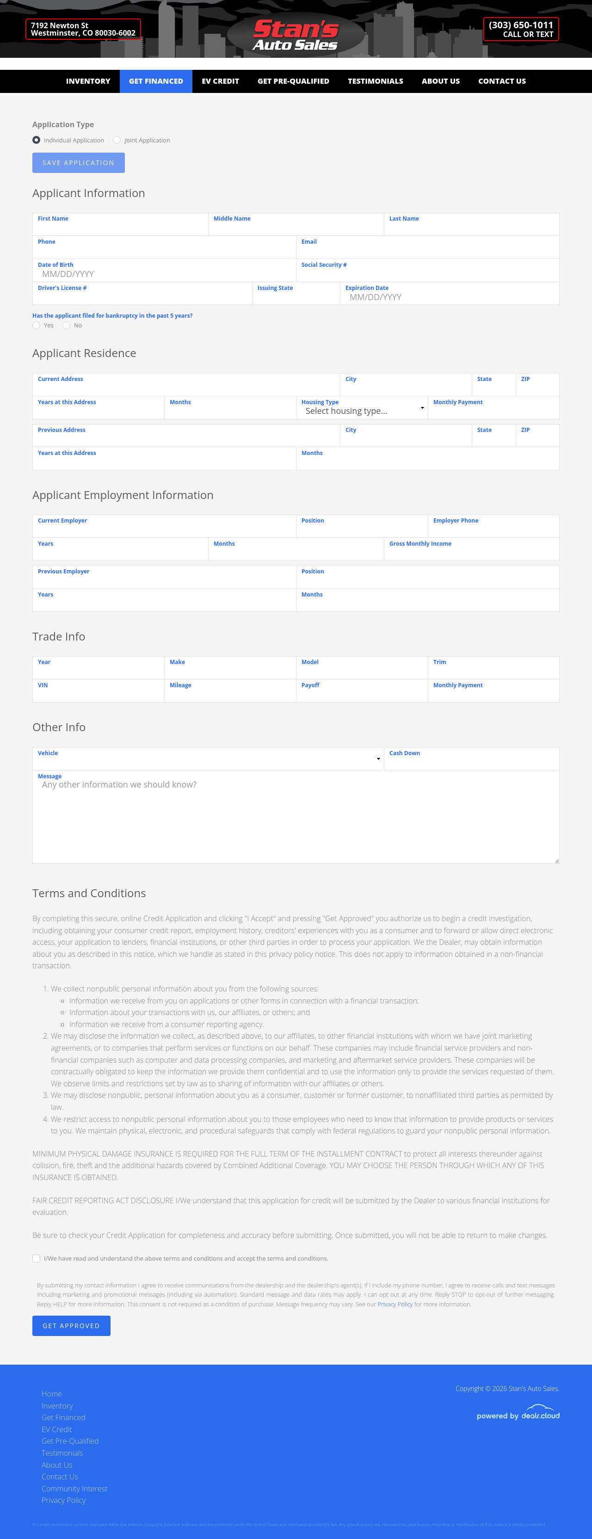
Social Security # (324, 265)
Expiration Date (366, 288)
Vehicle (48, 753)
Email (309, 242)
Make (177, 662)
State (484, 379)
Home (52, 1394)
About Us (441, 81)
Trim (439, 662)
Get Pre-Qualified (293, 81)
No (78, 325)
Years (45, 544)
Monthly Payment (458, 402)
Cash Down (404, 753)
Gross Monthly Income (420, 544)
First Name (53, 218)
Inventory (88, 81)
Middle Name (232, 218)
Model (310, 662)
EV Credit (220, 81)
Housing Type (320, 402)
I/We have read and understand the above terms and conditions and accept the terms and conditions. (186, 1258)
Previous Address (62, 430)
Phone (47, 242)
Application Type (63, 124)
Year (44, 662)
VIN (43, 685)
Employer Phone (456, 520)
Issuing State (275, 288)
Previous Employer (64, 571)
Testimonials (375, 81)
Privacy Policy (395, 1304)
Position (313, 520)
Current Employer (62, 520)
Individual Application (74, 140)
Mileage (180, 685)
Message (50, 776)
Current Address (60, 379)
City (350, 379)
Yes (49, 325)
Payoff (310, 685)
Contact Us (502, 81)
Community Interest (74, 1489)
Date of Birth (56, 265)
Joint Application (147, 140)
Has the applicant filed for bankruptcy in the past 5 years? (112, 316)
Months (180, 402)
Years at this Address (67, 402)
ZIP (525, 379)
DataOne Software (180, 1524)
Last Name (404, 218)
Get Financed (156, 81)
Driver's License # (62, 288)
